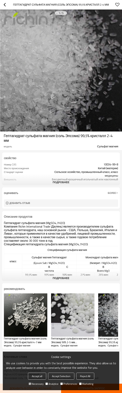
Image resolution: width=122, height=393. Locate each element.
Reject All (85, 376)
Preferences (68, 384)
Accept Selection (61, 376)
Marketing (86, 384)
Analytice (51, 384)
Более (112, 193)
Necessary (36, 384)
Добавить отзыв (19, 203)
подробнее (61, 182)
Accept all (37, 376)
